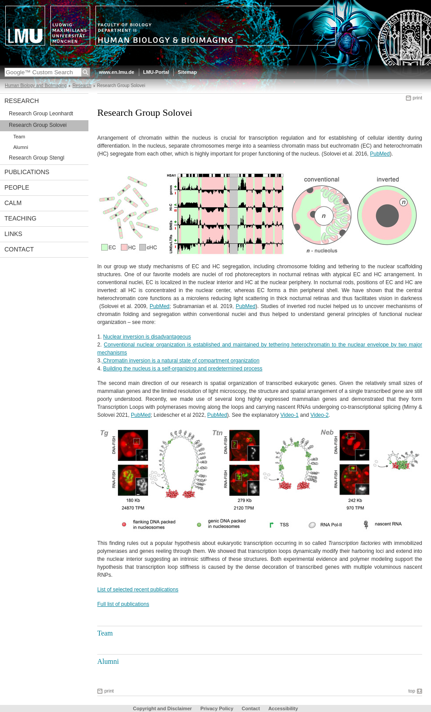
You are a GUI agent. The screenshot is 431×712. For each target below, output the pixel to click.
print (417, 97)
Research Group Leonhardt (41, 113)
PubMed (380, 154)
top (411, 690)
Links (13, 233)
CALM (13, 202)
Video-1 (289, 415)
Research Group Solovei (38, 125)
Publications (27, 171)
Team (19, 136)
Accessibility (283, 708)
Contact (19, 249)
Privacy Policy (216, 708)
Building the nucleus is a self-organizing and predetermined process (182, 369)
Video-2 (319, 415)
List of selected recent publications (137, 589)
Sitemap (187, 72)
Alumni (20, 147)
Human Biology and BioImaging (36, 85)
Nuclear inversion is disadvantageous (147, 337)
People (16, 187)
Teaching (20, 218)
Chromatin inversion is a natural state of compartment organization (180, 361)
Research (82, 85)
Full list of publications (123, 604)
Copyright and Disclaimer (162, 708)
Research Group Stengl (36, 158)
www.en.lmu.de (116, 72)
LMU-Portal (156, 72)
